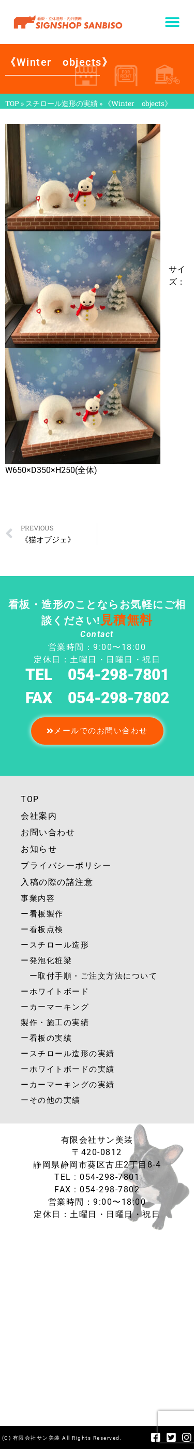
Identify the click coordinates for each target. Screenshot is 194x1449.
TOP (12, 103)
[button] (172, 22)
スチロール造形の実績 (61, 103)
